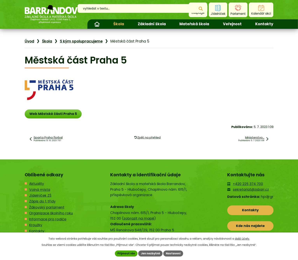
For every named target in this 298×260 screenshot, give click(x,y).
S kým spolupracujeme (81, 41)
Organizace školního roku (51, 213)
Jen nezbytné (150, 253)
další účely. (242, 238)
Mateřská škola (194, 24)
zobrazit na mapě (138, 218)
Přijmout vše (125, 253)
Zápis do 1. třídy (42, 201)
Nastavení (175, 253)
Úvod (97, 24)
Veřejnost (232, 24)
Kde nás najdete (250, 227)
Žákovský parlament (46, 207)
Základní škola (152, 24)
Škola (118, 24)
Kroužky (35, 225)
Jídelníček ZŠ (40, 195)
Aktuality (36, 184)
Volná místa (39, 189)
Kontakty (264, 24)
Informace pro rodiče (47, 219)
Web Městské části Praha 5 (54, 113)
